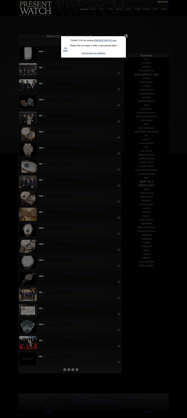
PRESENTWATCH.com (105, 40)
